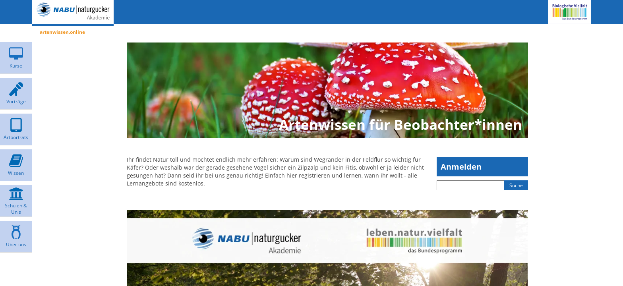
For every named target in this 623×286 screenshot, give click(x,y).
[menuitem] (16, 58)
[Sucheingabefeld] (471, 185)
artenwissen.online (62, 32)
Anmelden (461, 166)
